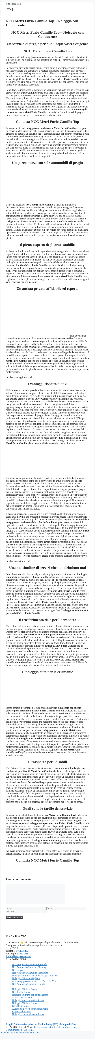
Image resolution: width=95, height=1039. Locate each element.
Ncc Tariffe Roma (21, 995)
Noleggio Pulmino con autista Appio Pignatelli (35, 979)
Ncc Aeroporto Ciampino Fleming (29, 971)
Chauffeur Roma (20, 1009)
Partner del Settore (21, 1015)
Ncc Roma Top (13, 3)
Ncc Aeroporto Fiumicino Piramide (29, 968)
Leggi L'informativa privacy (21, 1028)
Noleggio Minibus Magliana (26, 982)
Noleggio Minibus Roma (24, 993)
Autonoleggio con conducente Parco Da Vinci (34, 985)
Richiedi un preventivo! (18, 960)
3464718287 (22, 954)
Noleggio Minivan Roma (24, 1007)
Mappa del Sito (68, 1028)
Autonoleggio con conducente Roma (30, 1012)
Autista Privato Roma (23, 1001)
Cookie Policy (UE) (48, 1028)
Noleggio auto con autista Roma (28, 1004)
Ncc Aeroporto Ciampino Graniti (28, 987)
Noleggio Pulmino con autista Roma (30, 998)
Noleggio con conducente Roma (28, 1018)
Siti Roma (28, 1033)
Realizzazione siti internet (47, 1030)
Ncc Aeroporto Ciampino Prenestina (30, 976)
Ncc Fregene (18, 973)
